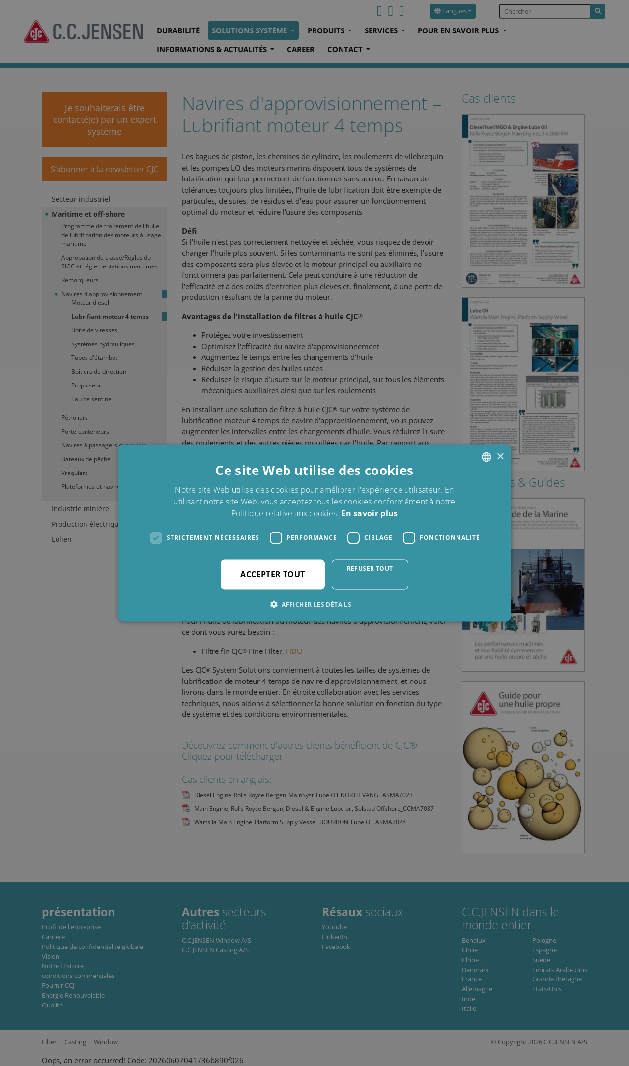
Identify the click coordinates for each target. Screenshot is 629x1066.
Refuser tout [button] (370, 568)
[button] (314, 604)
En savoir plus (369, 512)
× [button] (500, 456)
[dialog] (314, 533)
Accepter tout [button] (272, 573)
